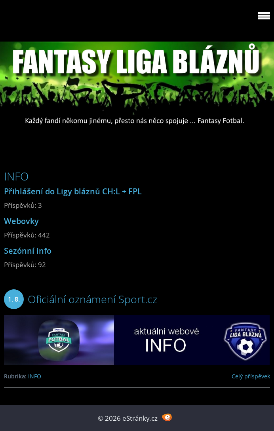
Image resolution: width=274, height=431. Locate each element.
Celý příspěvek (251, 376)
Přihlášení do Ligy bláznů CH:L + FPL (73, 191)
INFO (34, 376)
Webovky (21, 220)
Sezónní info (27, 250)
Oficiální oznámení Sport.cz (92, 299)
